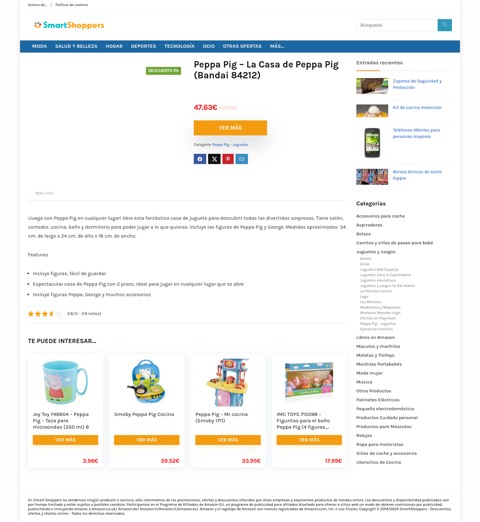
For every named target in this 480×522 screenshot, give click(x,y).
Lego (364, 296)
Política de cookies (71, 5)
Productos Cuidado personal (387, 417)
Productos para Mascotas (384, 426)
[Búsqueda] (445, 25)
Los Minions (370, 302)
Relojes (364, 435)
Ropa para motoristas (380, 444)
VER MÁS (230, 128)
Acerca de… (37, 5)
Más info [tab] (44, 193)
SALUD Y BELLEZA (76, 46)
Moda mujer (369, 373)
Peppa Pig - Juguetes (230, 144)
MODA (39, 46)
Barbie (365, 258)
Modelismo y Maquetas (380, 307)
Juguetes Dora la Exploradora (385, 275)
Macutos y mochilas (378, 346)
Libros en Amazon (375, 337)
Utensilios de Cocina (378, 462)
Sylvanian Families (376, 329)
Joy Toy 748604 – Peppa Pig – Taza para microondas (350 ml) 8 (61, 420)
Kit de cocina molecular (417, 107)
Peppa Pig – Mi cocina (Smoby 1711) (221, 417)
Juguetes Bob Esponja (379, 269)
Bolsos (363, 234)
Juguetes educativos (378, 280)
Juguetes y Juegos (376, 251)
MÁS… (277, 46)
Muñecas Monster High (380, 313)
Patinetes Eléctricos (378, 400)
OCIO (209, 46)
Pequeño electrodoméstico (385, 408)
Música (364, 382)
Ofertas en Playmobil (378, 318)
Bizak (365, 264)
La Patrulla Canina (376, 291)
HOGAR (114, 46)
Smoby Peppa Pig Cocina (144, 414)
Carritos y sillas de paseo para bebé (394, 243)
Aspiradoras (369, 225)
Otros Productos (373, 391)
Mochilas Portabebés (379, 364)
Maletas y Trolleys (375, 355)
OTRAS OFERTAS (242, 46)
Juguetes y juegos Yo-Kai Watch (387, 285)
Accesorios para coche (380, 216)
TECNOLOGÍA (179, 46)
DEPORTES (143, 46)
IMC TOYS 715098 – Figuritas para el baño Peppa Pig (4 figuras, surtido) (303, 423)
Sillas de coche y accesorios (386, 453)
